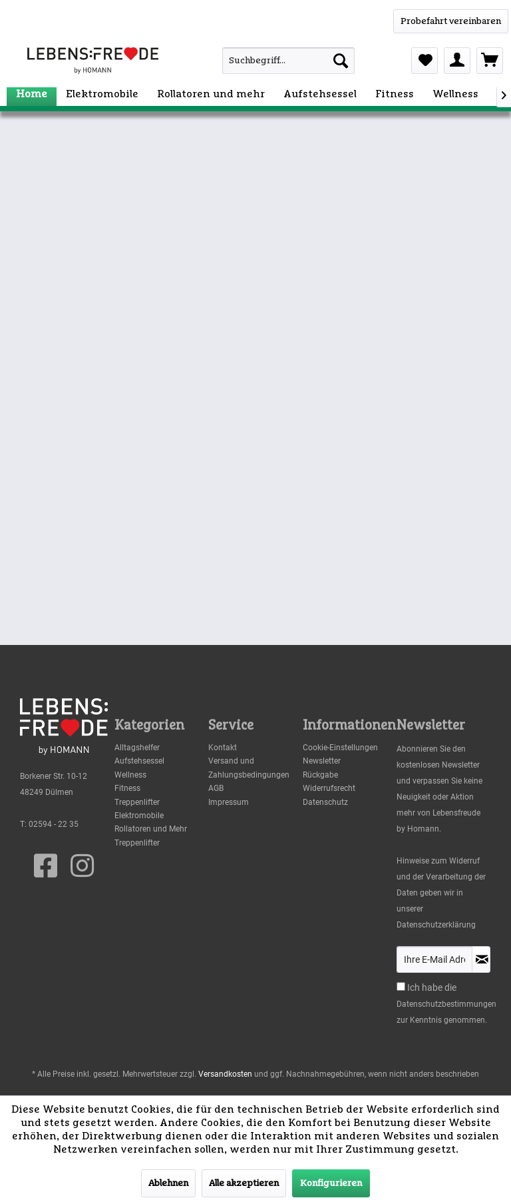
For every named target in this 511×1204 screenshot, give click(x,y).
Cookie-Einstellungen (340, 747)
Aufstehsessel (139, 761)
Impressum (228, 802)
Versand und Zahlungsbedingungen (248, 767)
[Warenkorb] (489, 60)
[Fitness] (394, 94)
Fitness (127, 788)
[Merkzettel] (424, 60)
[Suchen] (341, 60)
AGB (216, 788)
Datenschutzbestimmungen (446, 1004)
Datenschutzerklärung (436, 924)
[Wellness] (455, 94)
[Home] (32, 94)
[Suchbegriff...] (288, 60)
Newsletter (322, 761)
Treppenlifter (137, 802)
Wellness (130, 775)
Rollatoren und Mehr (150, 829)
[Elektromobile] (102, 94)
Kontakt (222, 747)
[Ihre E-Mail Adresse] (434, 959)
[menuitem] (272, 60)
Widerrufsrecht (329, 788)
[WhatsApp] (450, 21)
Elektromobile (139, 815)
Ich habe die (431, 987)
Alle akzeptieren (244, 1183)
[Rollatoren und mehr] (211, 94)
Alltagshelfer (137, 747)
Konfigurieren (331, 1183)
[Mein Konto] (457, 60)
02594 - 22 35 (54, 824)
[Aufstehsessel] (320, 94)
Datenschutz (325, 802)
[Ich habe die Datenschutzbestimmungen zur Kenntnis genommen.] (401, 986)
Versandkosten (225, 1074)
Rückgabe (320, 775)
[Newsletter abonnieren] (481, 959)
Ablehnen (168, 1183)
